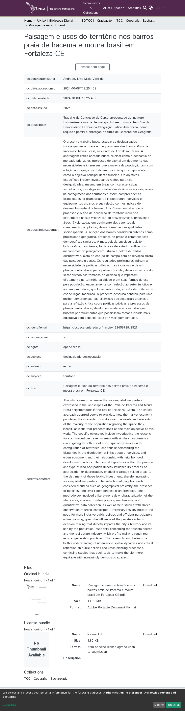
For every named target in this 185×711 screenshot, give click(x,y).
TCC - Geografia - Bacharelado (136, 20)
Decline (159, 705)
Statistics (134, 8)
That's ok (173, 705)
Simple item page (92, 67)
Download (150, 585)
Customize (9, 705)
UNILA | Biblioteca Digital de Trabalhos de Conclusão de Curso (57, 20)
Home (28, 20)
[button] (150, 8)
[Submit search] (145, 8)
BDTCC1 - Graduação (96, 20)
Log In (158, 8)
